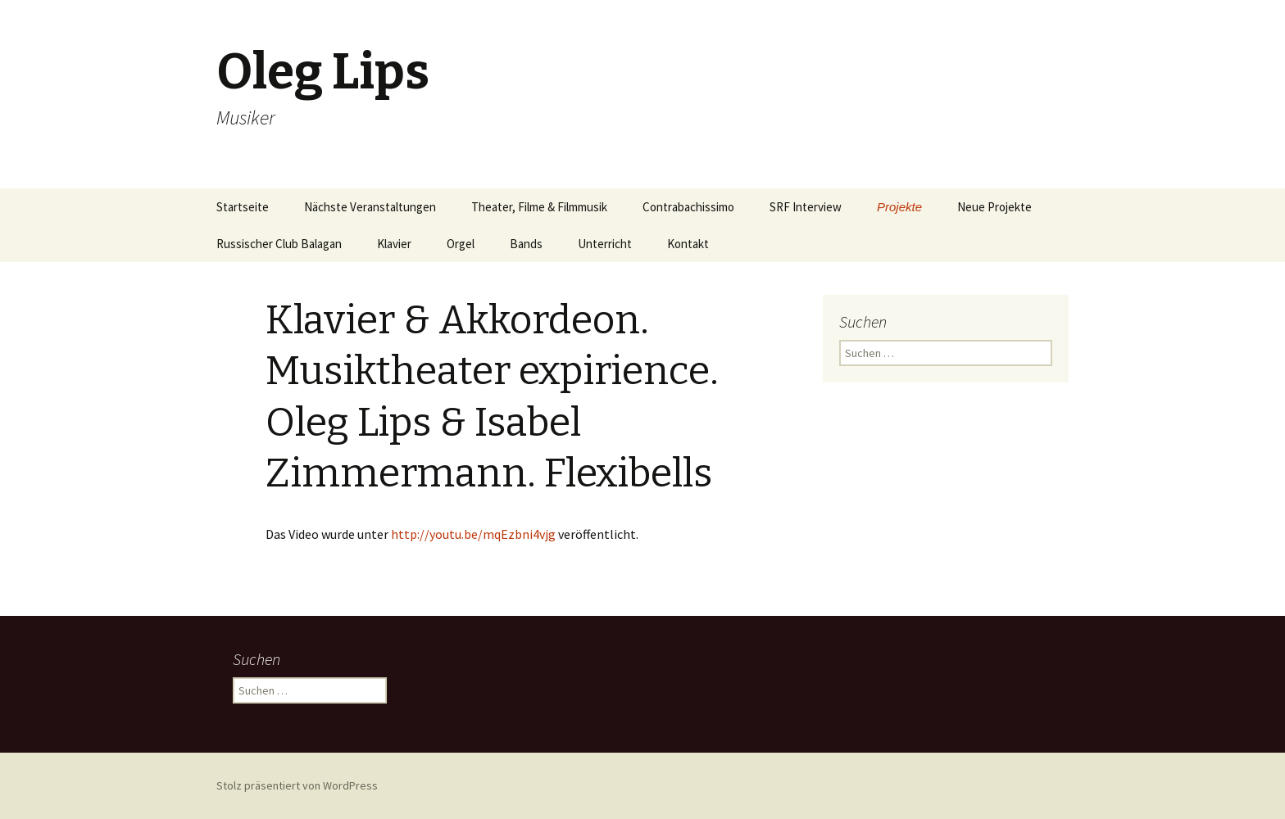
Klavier (394, 243)
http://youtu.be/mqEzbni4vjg (473, 534)
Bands (526, 243)
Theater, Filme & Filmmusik (539, 207)
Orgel (460, 243)
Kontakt (688, 243)
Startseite (242, 207)
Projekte (899, 207)
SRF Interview (806, 207)
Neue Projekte (994, 207)
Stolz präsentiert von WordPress (297, 785)
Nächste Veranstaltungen (370, 207)
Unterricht (605, 243)
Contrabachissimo (688, 207)
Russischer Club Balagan (279, 243)
